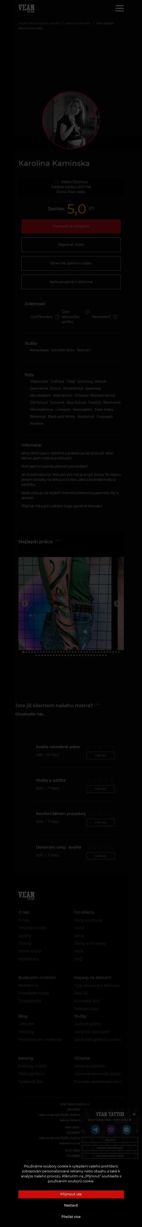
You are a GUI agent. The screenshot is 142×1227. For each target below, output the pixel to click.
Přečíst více (71, 1217)
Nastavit (71, 1205)
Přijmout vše (71, 1194)
